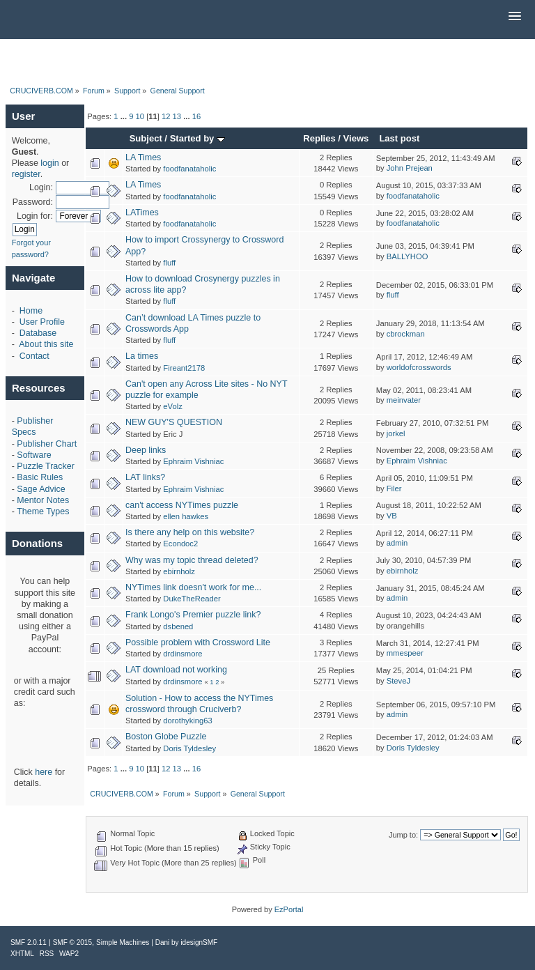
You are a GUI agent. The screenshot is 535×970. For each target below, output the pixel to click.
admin (397, 543)
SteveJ (398, 681)
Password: (33, 202)
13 (177, 116)
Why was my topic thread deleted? (191, 560)
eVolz (172, 406)
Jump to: (403, 835)
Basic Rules (40, 477)
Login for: (35, 216)
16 (196, 116)
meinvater (404, 400)
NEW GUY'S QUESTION (173, 422)
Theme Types (43, 511)
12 (166, 116)
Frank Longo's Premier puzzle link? (193, 614)
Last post (399, 138)
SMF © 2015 (72, 942)
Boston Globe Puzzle (165, 736)
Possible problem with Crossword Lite (197, 642)
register (26, 174)
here (43, 772)
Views (356, 138)
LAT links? (145, 477)
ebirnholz (179, 571)
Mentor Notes (43, 500)
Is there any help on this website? (189, 532)
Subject (146, 138)
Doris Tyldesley (189, 748)
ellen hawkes (185, 516)
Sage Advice (41, 489)
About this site (46, 344)
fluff (169, 263)
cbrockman (406, 334)
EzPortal (289, 909)
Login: (41, 187)
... (125, 116)
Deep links (145, 450)
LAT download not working (176, 670)
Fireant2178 (184, 368)
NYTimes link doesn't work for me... (193, 587)
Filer (394, 488)
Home (31, 311)
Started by (197, 138)
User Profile (42, 322)
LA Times (143, 157)
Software (34, 455)
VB (392, 515)
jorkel (396, 433)
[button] (515, 16)
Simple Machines (122, 942)
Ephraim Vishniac (193, 461)
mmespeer (405, 653)
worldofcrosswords (419, 367)
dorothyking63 (187, 720)
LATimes (142, 212)
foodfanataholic (189, 168)
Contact (34, 356)
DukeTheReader (191, 598)
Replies (319, 138)
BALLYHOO (407, 256)
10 (140, 116)
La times (141, 356)
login (49, 163)
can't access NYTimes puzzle (181, 505)
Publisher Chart (47, 444)
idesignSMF (198, 942)
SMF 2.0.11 (28, 942)
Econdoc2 (180, 543)
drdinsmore (182, 653)
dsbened (178, 626)
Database (38, 333)
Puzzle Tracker (45, 466)
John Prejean (410, 168)
